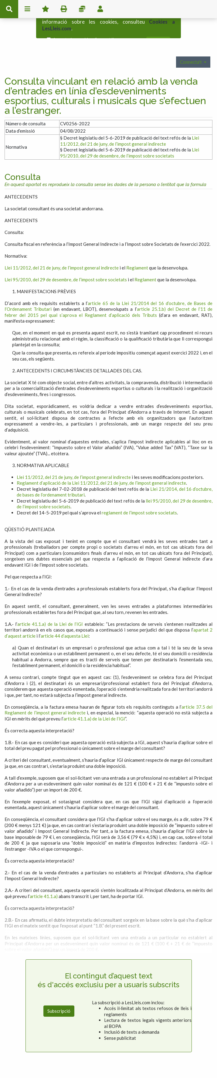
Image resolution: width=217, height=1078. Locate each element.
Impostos (82, 9)
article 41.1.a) (44, 880)
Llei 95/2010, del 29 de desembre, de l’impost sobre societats (129, 136)
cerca (9, 9)
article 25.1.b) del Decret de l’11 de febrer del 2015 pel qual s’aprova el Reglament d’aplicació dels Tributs (108, 296)
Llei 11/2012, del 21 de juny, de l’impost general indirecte (129, 125)
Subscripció (58, 995)
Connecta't (191, 46)
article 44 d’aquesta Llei (65, 619)
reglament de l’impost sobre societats (139, 496)
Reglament (137, 251)
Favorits (45, 9)
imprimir (64, 9)
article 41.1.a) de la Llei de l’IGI (50, 608)
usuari (100, 9)
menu (27, 9)
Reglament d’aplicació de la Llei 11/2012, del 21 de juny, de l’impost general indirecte (101, 467)
